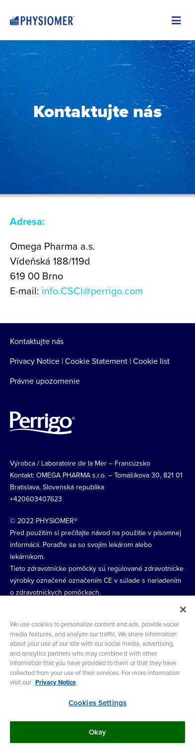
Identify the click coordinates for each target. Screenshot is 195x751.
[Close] (183, 610)
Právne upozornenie (45, 380)
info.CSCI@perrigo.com (92, 290)
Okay (98, 732)
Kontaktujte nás (37, 341)
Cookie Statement (96, 360)
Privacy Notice (35, 360)
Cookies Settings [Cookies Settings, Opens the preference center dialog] (97, 702)
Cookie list (151, 360)
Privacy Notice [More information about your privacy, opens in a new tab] (55, 682)
